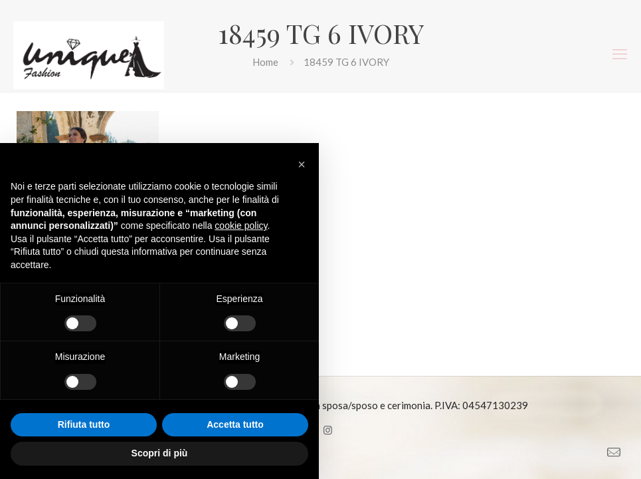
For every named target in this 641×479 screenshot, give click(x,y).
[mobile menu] (619, 54)
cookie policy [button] (241, 225)
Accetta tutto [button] (235, 424)
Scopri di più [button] (160, 453)
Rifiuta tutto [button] (84, 424)
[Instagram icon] (328, 430)
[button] (301, 164)
